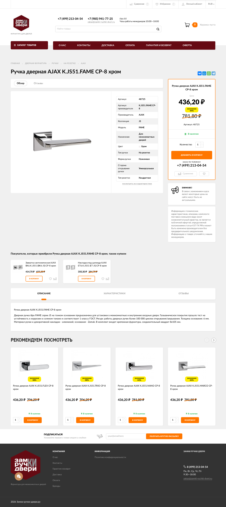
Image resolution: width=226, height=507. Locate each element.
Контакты (83, 45)
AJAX (83, 63)
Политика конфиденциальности (110, 457)
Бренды (56, 486)
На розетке (70, 63)
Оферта (187, 45)
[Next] (213, 340)
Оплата (130, 45)
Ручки (55, 63)
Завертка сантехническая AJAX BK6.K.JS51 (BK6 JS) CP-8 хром (41, 264)
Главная (15, 63)
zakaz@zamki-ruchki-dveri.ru (101, 22)
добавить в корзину (191, 155)
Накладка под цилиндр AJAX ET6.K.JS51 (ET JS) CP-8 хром (92, 264)
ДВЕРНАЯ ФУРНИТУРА (35, 63)
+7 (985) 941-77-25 (100, 18)
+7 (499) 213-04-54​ (70, 18)
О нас (62, 45)
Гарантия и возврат (158, 45)
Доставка (108, 45)
